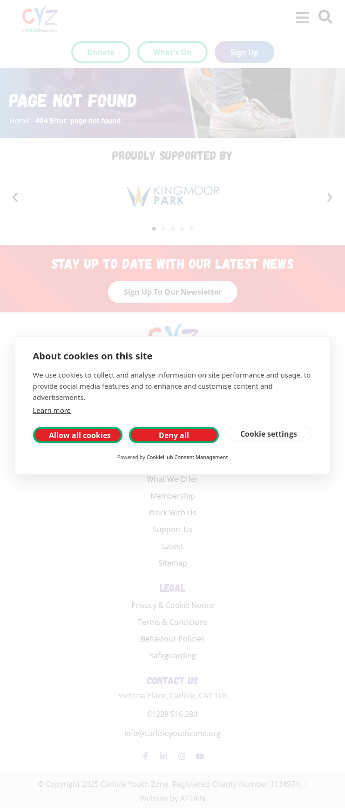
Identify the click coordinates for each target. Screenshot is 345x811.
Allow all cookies (80, 435)
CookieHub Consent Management (187, 456)
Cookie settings (268, 434)
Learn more (52, 410)
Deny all (174, 435)
